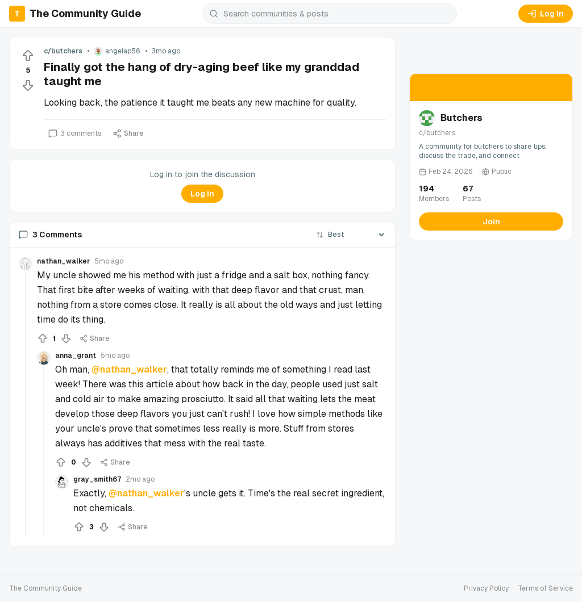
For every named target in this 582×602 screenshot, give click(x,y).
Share (128, 133)
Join (491, 221)
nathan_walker (63, 261)
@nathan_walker (129, 369)
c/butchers (63, 51)
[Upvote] (28, 56)
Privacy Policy (486, 588)
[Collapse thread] (25, 405)
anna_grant (75, 355)
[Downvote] (28, 85)
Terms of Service (545, 588)
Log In (545, 14)
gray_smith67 (97, 479)
